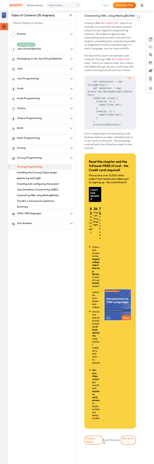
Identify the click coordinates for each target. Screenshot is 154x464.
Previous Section (90, 440)
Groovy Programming (29, 166)
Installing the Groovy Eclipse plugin (37, 172)
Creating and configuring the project (38, 184)
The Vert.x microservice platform (35, 201)
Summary (22, 206)
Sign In (106, 5)
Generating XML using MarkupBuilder (38, 195)
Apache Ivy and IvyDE (29, 178)
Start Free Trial (124, 5)
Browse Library (35, 5)
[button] (71, 34)
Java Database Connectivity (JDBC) (37, 189)
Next (128, 440)
